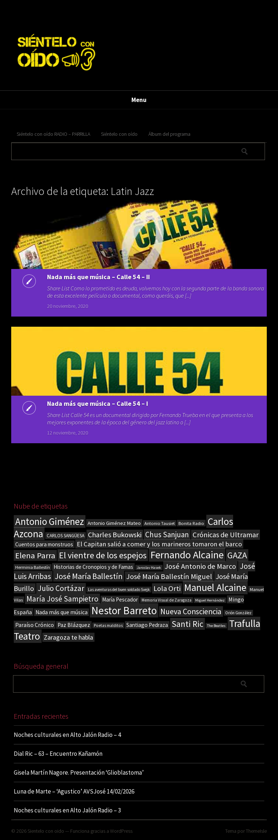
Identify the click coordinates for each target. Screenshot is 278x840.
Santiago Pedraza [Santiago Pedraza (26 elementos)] (147, 624)
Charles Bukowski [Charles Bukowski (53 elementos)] (115, 534)
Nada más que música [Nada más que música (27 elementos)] (61, 612)
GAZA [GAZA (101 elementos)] (237, 555)
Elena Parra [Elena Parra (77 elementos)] (35, 555)
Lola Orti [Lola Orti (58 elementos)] (167, 588)
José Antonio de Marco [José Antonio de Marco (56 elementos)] (200, 566)
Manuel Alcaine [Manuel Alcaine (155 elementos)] (215, 587)
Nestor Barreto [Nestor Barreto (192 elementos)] (124, 610)
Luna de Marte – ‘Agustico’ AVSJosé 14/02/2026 (74, 791)
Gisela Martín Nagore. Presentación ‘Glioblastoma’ (79, 772)
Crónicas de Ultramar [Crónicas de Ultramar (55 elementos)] (225, 534)
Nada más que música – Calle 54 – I (97, 403)
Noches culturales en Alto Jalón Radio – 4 (67, 735)
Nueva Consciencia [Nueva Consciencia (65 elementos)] (191, 611)
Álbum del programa (169, 134)
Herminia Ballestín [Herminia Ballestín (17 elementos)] (32, 567)
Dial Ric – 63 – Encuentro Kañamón (58, 754)
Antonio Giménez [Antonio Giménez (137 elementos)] (49, 521)
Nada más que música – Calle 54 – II (98, 277)
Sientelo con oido (46, 831)
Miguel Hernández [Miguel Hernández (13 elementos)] (210, 600)
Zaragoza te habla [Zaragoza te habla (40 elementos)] (68, 637)
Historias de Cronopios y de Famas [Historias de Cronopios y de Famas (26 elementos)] (93, 566)
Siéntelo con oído (119, 134)
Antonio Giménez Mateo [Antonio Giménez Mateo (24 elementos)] (114, 522)
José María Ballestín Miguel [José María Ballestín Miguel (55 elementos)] (169, 576)
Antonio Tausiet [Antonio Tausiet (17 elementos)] (159, 523)
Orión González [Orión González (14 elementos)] (238, 612)
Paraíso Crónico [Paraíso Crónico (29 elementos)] (34, 624)
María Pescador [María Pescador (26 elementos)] (120, 599)
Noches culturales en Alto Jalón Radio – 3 (67, 810)
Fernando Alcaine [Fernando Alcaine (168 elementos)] (187, 554)
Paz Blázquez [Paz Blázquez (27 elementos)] (74, 624)
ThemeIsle (256, 831)
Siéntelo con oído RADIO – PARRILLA (53, 134)
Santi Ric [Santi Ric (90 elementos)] (187, 623)
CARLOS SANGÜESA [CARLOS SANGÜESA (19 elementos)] (65, 536)
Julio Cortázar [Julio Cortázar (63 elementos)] (61, 588)
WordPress (121, 831)
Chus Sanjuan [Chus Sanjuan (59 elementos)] (167, 534)
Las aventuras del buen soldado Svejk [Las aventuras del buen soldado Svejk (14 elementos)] (119, 589)
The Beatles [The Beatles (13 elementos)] (216, 625)
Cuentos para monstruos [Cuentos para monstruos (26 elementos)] (44, 544)
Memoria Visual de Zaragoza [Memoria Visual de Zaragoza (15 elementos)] (166, 600)
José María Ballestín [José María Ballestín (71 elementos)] (89, 576)
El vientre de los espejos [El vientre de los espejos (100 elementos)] (103, 555)
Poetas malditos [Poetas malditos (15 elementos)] (108, 625)
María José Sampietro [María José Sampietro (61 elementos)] (62, 599)
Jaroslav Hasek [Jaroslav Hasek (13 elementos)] (149, 567)
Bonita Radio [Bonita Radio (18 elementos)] (191, 523)
